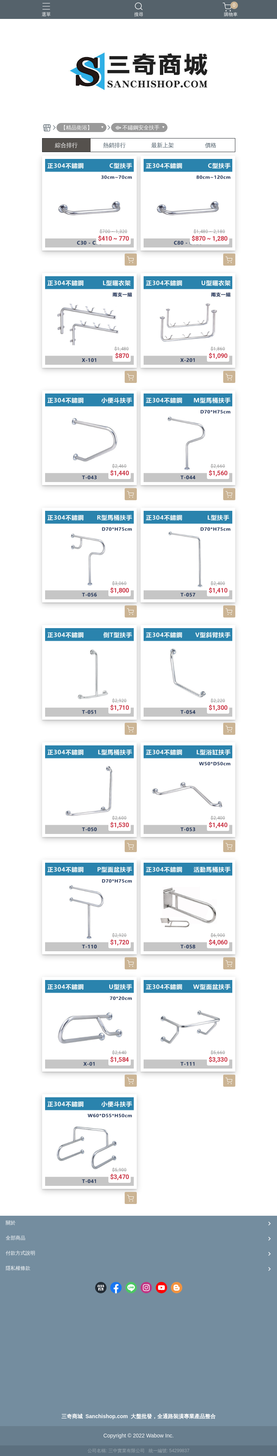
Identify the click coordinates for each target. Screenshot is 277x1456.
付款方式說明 (20, 1253)
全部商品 (15, 1238)
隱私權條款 (18, 1268)
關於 (11, 1223)
